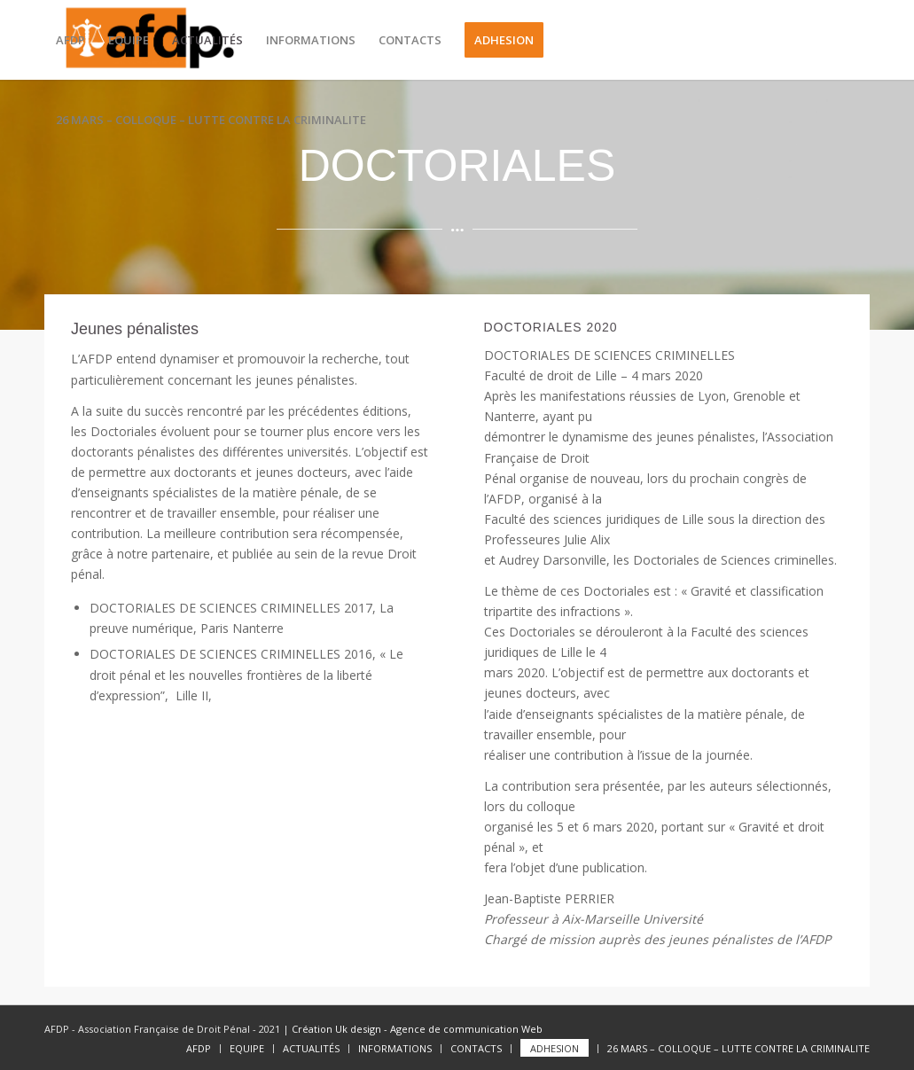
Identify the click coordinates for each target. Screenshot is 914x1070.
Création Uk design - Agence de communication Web (416, 1028)
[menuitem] (70, 40)
